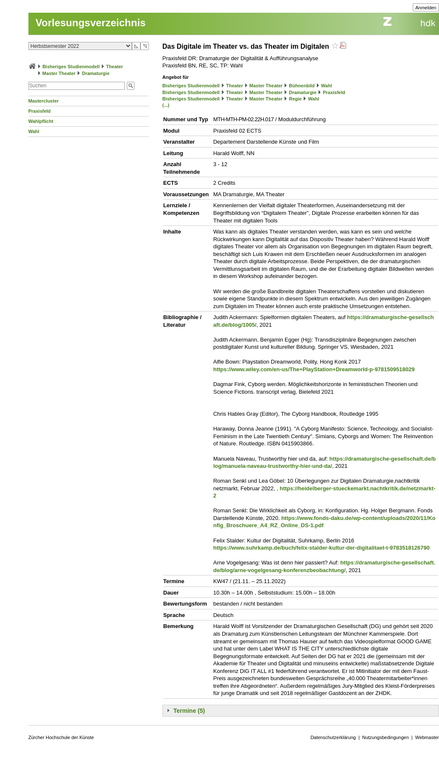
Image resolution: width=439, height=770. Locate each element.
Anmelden (425, 7)
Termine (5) (189, 710)
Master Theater (58, 73)
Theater (114, 66)
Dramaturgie (95, 73)
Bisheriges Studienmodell (71, 66)
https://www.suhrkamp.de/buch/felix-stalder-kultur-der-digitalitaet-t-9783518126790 (321, 548)
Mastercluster (43, 100)
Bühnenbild (302, 85)
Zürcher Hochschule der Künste (61, 737)
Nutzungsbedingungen (385, 737)
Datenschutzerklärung (333, 737)
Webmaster (427, 737)
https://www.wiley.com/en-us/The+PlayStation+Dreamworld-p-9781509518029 (314, 369)
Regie (295, 98)
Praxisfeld (39, 111)
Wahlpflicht (40, 121)
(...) (166, 105)
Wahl (33, 131)
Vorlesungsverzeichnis (91, 22)
